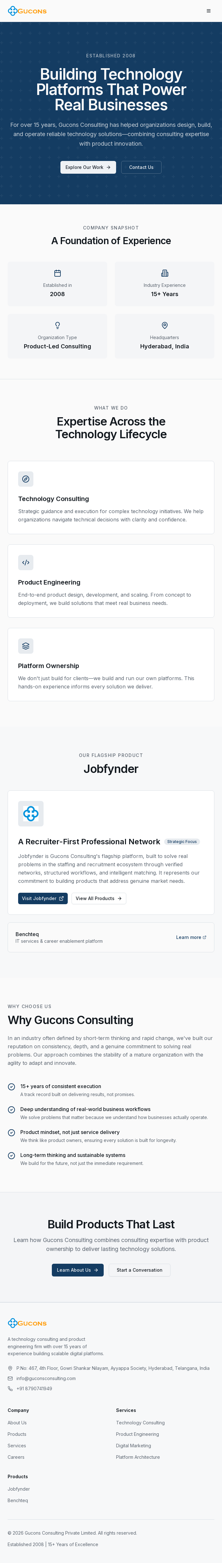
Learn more (191, 937)
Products (17, 1434)
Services (17, 1445)
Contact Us (141, 167)
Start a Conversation (140, 1270)
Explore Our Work (88, 167)
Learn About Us (78, 1270)
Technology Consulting (140, 1422)
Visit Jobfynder (43, 898)
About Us (17, 1422)
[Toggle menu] (208, 11)
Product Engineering (137, 1434)
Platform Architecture (138, 1457)
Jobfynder (19, 1489)
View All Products (99, 898)
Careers (16, 1457)
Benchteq (18, 1500)
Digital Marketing (133, 1445)
